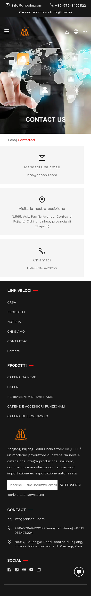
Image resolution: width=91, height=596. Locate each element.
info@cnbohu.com (23, 5)
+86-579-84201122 (68, 5)
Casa (12, 140)
